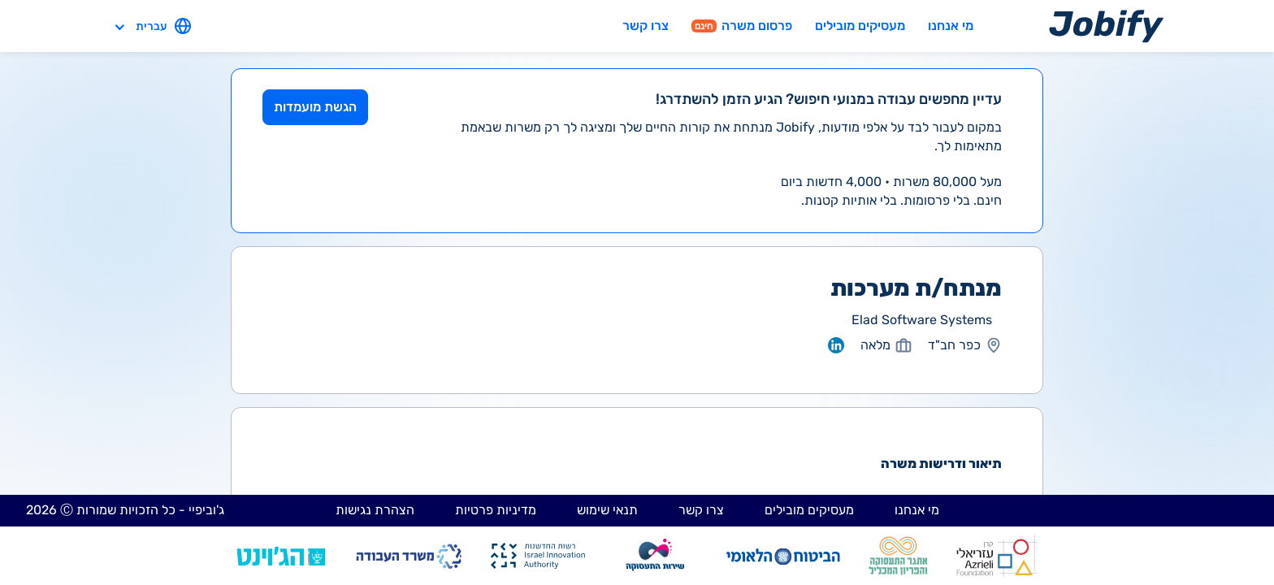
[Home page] (1106, 25)
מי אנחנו (950, 25)
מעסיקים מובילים (860, 25)
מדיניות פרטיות (495, 510)
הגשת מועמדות (315, 107)
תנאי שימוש (607, 510)
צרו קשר (645, 25)
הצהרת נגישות (375, 510)
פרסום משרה (741, 25)
